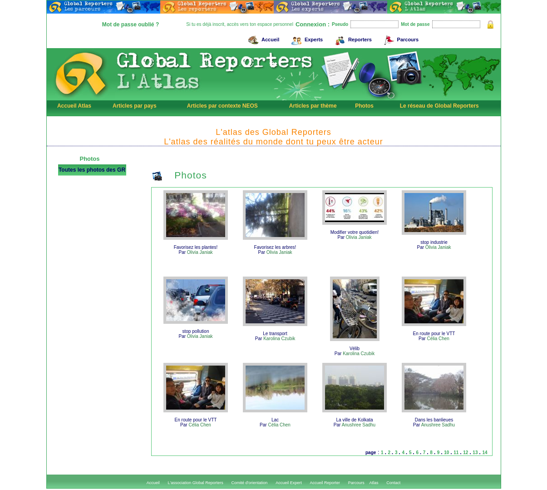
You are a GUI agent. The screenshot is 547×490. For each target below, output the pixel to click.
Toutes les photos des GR (92, 170)
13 (476, 452)
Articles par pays (135, 106)
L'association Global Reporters (195, 482)
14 (484, 452)
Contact (393, 482)
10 (447, 452)
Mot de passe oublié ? (130, 24)
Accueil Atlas (74, 106)
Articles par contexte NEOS (222, 106)
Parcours (400, 38)
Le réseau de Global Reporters (439, 106)
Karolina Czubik (279, 338)
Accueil (262, 38)
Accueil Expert (289, 482)
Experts (306, 38)
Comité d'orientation (250, 482)
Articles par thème (313, 106)
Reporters (352, 38)
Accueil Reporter (325, 482)
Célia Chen (438, 338)
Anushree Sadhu (359, 424)
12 (466, 452)
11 (456, 452)
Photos (364, 106)
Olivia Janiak (200, 252)
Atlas (373, 482)
